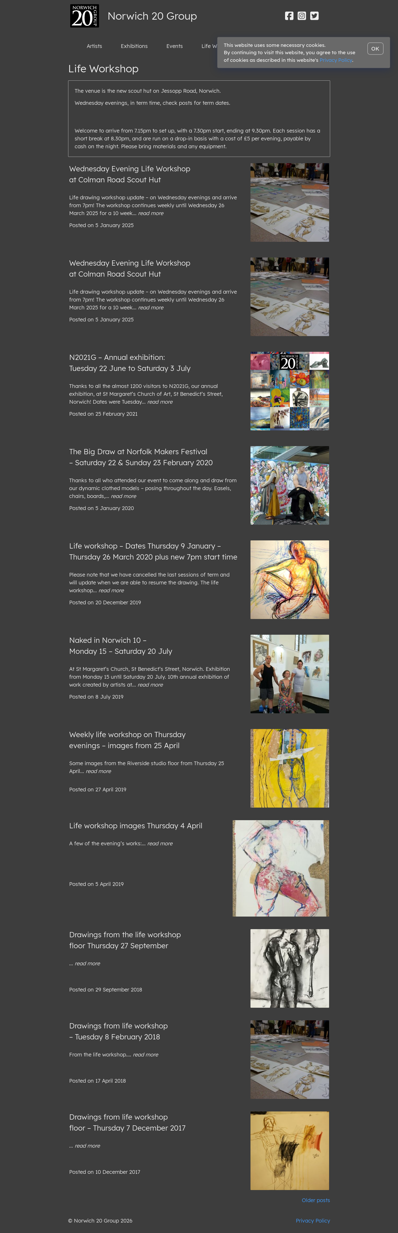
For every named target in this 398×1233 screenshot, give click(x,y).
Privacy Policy (313, 1220)
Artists (94, 46)
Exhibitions (134, 46)
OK (375, 48)
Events (174, 46)
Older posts (316, 1200)
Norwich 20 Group (152, 15)
